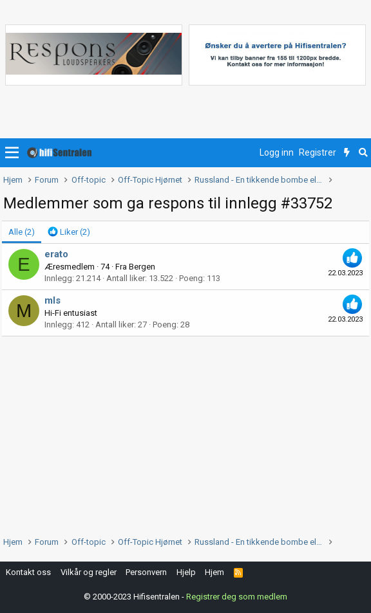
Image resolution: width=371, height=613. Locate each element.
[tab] (69, 232)
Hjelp (186, 572)
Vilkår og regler (89, 572)
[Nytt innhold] (347, 153)
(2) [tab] (21, 232)
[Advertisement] (185, 433)
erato (56, 254)
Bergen (142, 266)
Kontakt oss (28, 572)
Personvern (146, 572)
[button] (12, 153)
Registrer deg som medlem (236, 596)
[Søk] (363, 153)
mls (52, 300)
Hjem (214, 572)
